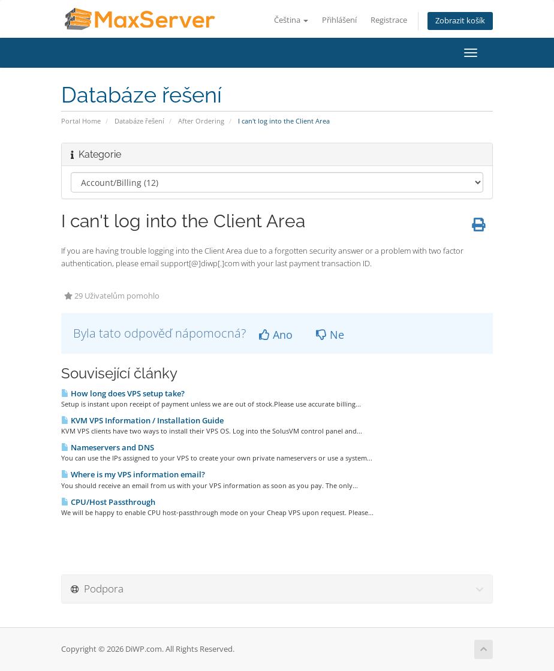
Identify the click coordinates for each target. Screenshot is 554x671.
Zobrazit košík (460, 21)
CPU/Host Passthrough (108, 502)
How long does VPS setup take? (123, 393)
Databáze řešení (139, 120)
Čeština (291, 20)
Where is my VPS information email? (133, 474)
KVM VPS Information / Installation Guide (142, 420)
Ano (276, 334)
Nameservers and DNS (107, 447)
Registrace (389, 20)
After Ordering (201, 120)
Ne (330, 334)
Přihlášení (339, 20)
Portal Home (81, 120)
